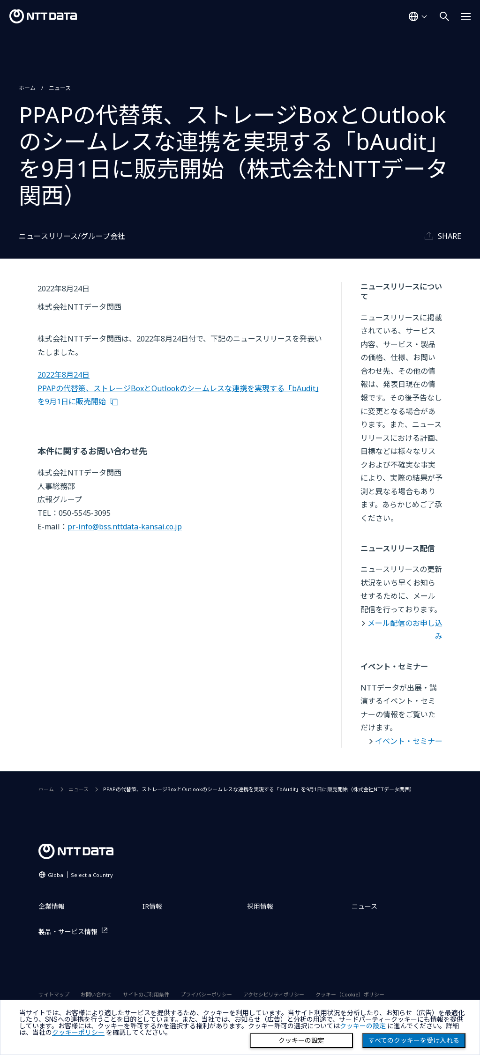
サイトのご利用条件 (146, 994)
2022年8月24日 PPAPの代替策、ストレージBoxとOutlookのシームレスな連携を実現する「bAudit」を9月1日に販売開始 (178, 388)
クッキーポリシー (78, 1032)
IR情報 (152, 906)
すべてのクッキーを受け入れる (413, 1040)
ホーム (27, 88)
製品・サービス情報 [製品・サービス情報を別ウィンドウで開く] (68, 931)
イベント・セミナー (408, 741)
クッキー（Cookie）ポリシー (349, 994)
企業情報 (51, 906)
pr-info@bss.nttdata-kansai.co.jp (125, 526)
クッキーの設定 (301, 1040)
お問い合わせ (96, 994)
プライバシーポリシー (206, 994)
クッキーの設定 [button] (363, 1026)
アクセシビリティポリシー (273, 994)
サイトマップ (53, 994)
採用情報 (260, 906)
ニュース (60, 88)
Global (80, 874)
